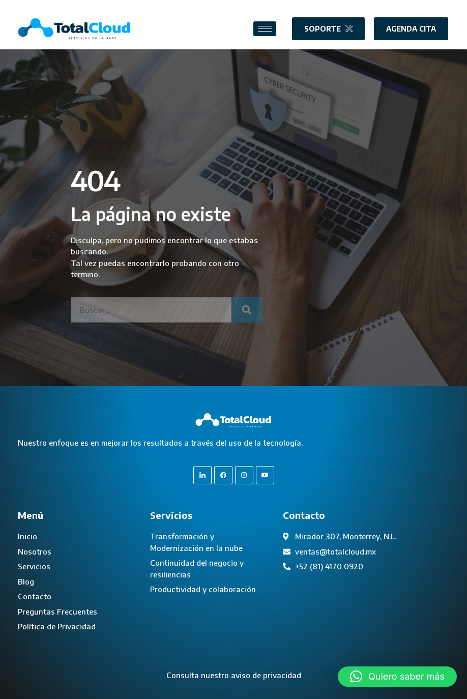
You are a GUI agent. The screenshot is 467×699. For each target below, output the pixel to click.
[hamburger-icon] (264, 28)
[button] (397, 676)
